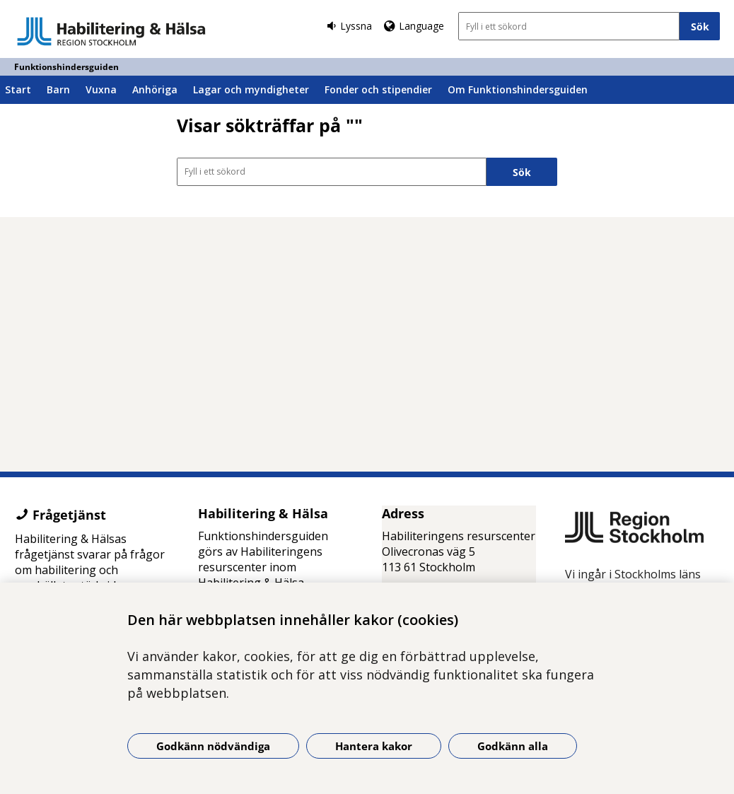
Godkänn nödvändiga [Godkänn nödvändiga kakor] (213, 746)
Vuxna (101, 89)
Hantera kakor (373, 746)
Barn (58, 89)
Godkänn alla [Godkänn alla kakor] (512, 746)
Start (18, 89)
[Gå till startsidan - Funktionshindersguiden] (111, 31)
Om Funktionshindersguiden (518, 89)
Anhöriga (154, 89)
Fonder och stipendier (378, 89)
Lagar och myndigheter (251, 89)
